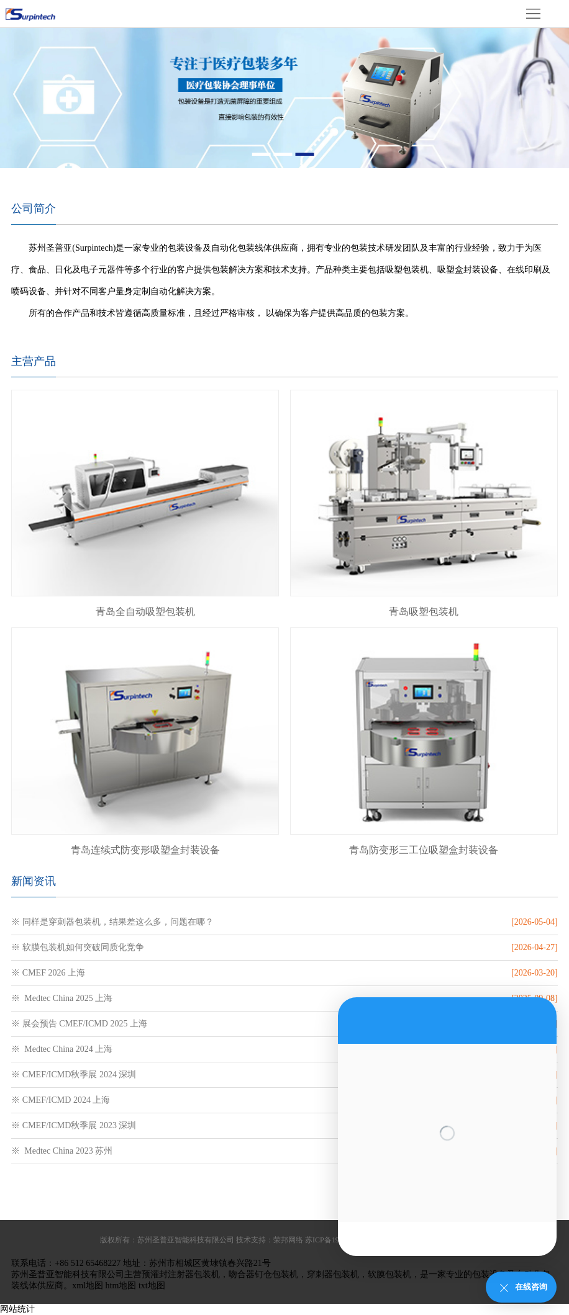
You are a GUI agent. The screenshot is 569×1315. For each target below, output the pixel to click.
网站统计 (17, 1309)
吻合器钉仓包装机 (263, 1274)
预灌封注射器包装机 (181, 1274)
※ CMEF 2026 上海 (48, 972)
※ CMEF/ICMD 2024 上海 (60, 1100)
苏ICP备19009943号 (337, 1240)
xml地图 (87, 1285)
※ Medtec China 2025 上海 (61, 998)
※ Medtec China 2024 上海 (61, 1049)
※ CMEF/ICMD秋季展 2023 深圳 (73, 1125)
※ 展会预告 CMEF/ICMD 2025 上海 (79, 1023)
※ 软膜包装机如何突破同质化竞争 (77, 947)
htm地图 (121, 1285)
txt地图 (152, 1285)
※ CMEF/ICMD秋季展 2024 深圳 (73, 1074)
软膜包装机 (389, 1274)
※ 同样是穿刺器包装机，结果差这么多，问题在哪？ (112, 922)
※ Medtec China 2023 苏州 (61, 1151)
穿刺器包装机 (333, 1274)
